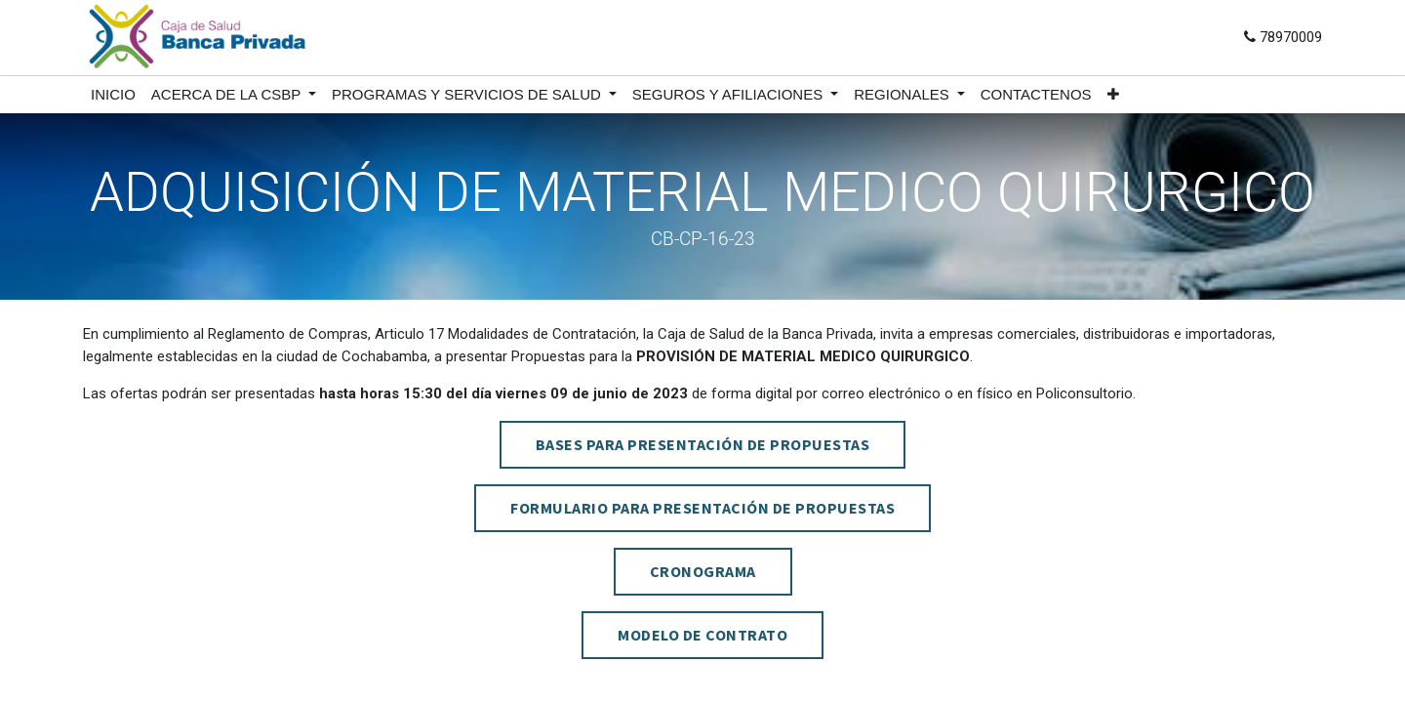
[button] (1113, 95)
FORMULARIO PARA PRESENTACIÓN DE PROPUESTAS (702, 507)
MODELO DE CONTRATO (702, 634)
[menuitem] (113, 95)
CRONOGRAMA (703, 571)
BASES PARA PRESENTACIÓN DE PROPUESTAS (703, 444)
